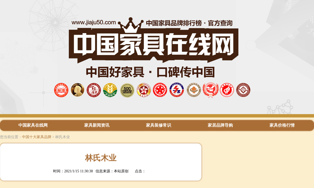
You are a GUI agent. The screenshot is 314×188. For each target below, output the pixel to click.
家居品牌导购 (220, 125)
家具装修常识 (158, 125)
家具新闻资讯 (96, 125)
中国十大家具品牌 (36, 137)
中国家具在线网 (33, 125)
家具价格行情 (282, 125)
